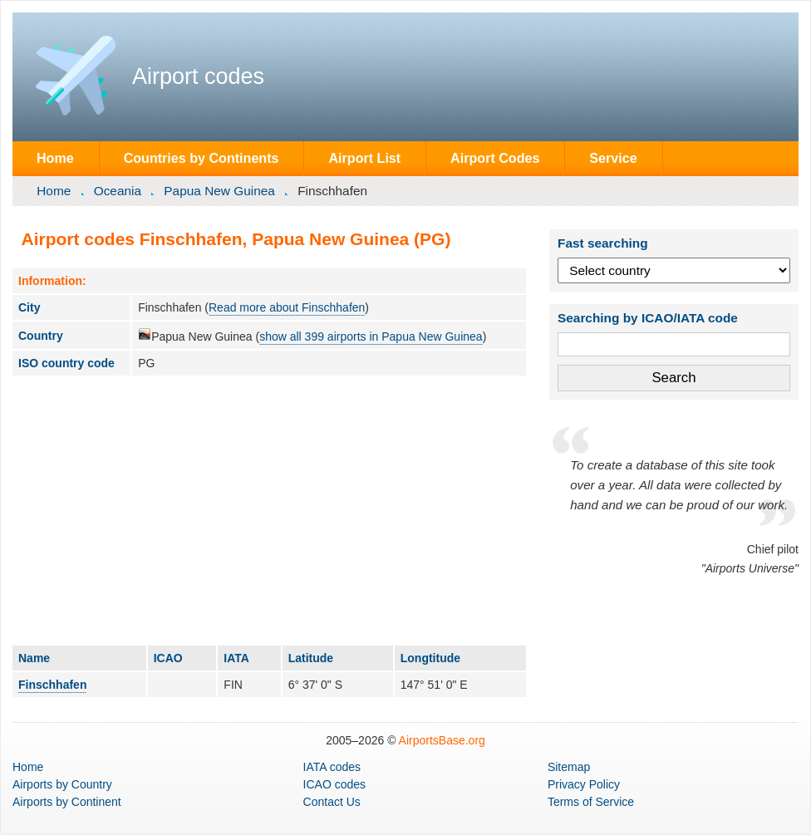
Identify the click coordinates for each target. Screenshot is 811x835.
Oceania (117, 191)
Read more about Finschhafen (287, 307)
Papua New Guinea (219, 191)
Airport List (364, 157)
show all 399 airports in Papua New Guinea (371, 336)
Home (55, 157)
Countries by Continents (201, 157)
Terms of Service (591, 801)
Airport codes (198, 76)
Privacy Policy (584, 784)
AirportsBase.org (442, 740)
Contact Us (332, 801)
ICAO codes (334, 784)
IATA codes (332, 767)
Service (613, 157)
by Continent (66, 801)
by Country (62, 784)
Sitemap (569, 767)
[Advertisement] (269, 510)
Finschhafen (52, 684)
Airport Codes (494, 157)
